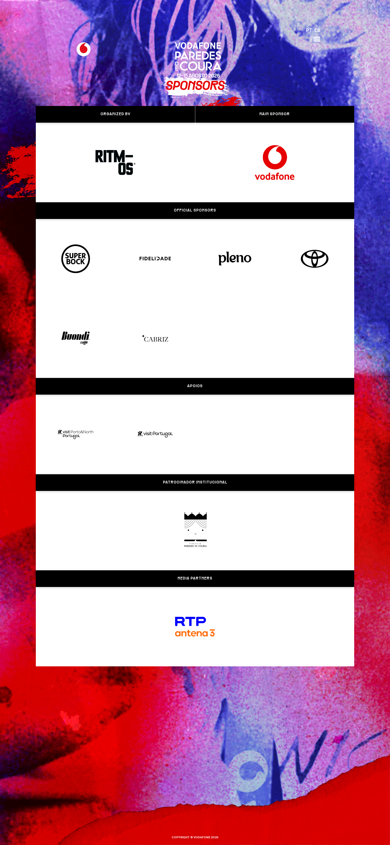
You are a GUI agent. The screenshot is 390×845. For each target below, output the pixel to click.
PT (309, 30)
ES (317, 30)
